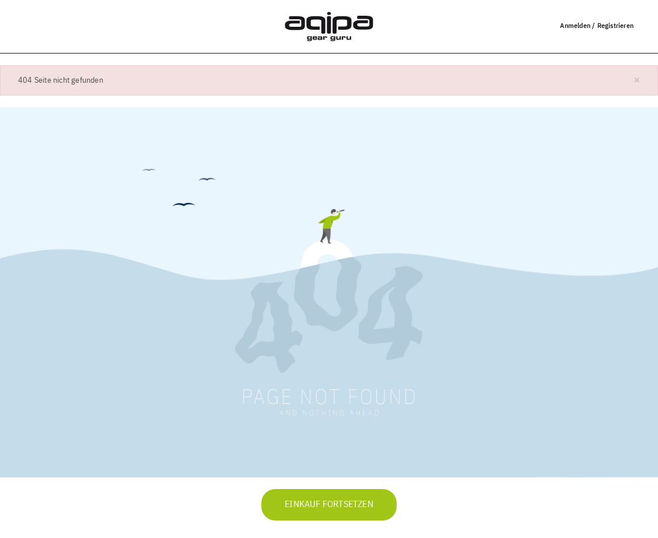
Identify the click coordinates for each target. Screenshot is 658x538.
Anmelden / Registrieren (597, 25)
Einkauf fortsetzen (329, 504)
